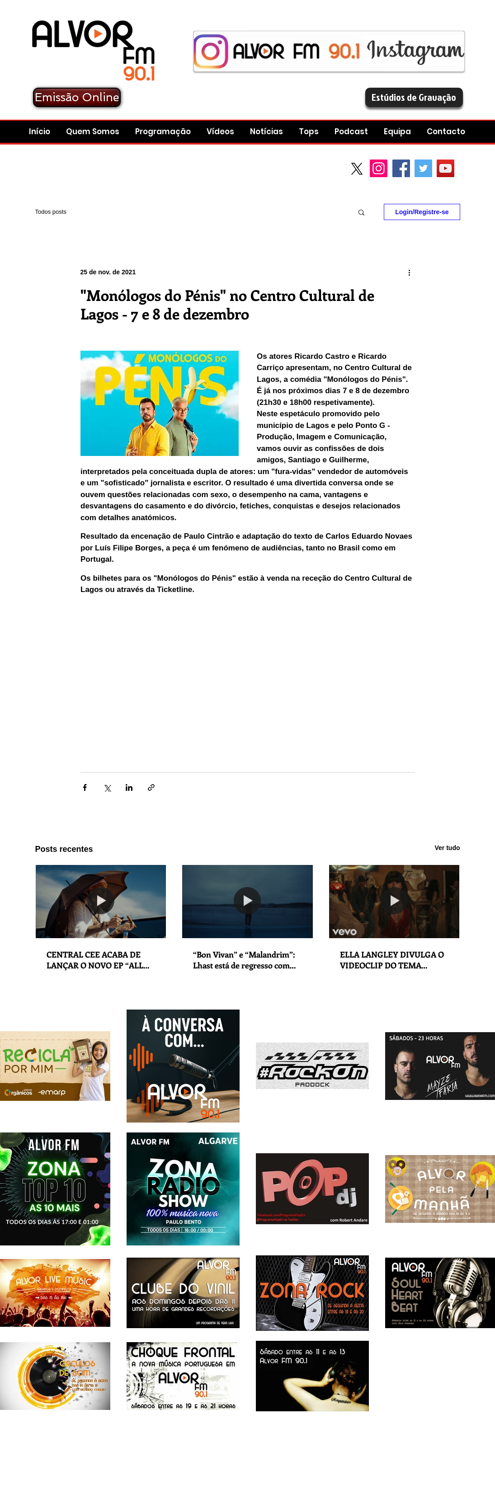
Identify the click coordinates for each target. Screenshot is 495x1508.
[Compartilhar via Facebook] (84, 787)
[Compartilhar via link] (151, 787)
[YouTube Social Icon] (445, 168)
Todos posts (50, 211)
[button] (352, 131)
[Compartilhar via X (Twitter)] (107, 787)
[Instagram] (378, 168)
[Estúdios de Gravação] (414, 97)
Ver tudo (447, 847)
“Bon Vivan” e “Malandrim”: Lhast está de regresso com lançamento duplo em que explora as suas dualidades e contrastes (244, 960)
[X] (357, 168)
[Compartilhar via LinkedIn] (129, 787)
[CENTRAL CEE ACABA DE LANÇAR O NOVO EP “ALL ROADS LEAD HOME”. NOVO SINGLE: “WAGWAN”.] (101, 901)
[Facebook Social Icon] (401, 168)
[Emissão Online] (77, 97)
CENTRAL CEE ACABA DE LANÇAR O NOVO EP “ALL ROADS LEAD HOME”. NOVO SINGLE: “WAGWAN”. (100, 960)
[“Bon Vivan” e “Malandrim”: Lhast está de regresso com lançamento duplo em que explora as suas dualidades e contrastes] (247, 901)
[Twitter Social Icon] (423, 168)
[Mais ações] (409, 272)
